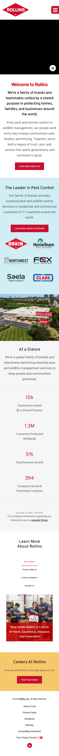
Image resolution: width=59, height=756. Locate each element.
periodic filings (39, 520)
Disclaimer (30, 719)
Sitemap (29, 725)
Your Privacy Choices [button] (29, 737)
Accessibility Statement (29, 731)
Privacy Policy (29, 712)
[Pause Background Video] (53, 68)
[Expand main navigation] (55, 10)
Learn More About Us (29, 166)
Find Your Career (29, 680)
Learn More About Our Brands (29, 228)
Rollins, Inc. (24, 699)
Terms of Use (29, 706)
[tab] (29, 562)
